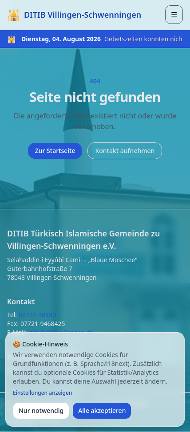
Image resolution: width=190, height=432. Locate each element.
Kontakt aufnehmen (124, 150)
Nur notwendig (41, 410)
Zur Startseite (55, 150)
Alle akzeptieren (102, 410)
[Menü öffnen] (174, 14)
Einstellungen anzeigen (42, 393)
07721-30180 (37, 314)
